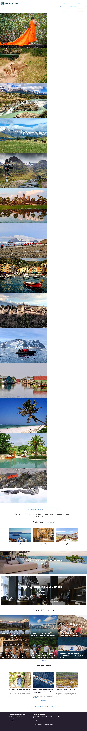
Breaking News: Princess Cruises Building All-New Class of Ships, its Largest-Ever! (43, 691)
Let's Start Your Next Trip (43, 706)
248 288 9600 (37, 718)
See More (43, 660)
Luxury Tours (65, 11)
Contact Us (58, 717)
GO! (57, 509)
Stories (75, 6)
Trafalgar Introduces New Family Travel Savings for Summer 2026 (71, 634)
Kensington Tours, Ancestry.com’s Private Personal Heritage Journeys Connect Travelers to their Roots (42, 655)
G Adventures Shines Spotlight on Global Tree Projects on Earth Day (19, 690)
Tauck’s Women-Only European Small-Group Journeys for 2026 (12, 656)
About (79, 3)
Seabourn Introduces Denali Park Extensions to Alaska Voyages (13, 634)
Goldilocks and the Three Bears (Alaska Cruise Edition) (66, 690)
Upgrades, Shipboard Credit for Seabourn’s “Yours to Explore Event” (43, 634)
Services (64, 3)
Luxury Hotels (66, 9)
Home (60, 6)
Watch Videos (41, 594)
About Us (80, 6)
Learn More (43, 563)
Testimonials (80, 11)
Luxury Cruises (66, 6)
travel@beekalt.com (38, 720)
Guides (71, 6)
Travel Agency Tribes (50, 724)
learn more (35, 697)
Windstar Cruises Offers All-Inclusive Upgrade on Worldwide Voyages (71, 655)
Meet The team (81, 9)
